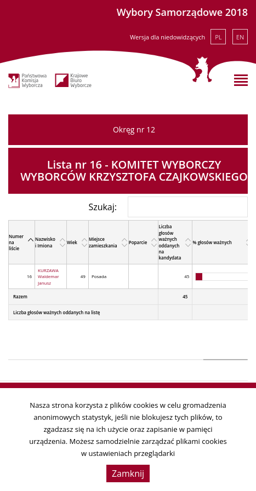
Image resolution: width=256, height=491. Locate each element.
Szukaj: (168, 207)
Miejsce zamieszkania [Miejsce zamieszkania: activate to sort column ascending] (103, 242)
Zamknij (128, 473)
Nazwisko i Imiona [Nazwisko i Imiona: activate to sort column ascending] (45, 242)
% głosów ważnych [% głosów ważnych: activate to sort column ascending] (211, 242)
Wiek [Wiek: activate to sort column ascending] (72, 242)
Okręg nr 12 (134, 129)
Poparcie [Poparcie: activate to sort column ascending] (138, 242)
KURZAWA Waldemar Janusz (48, 276)
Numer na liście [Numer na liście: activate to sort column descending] (16, 242)
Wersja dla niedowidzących (167, 37)
